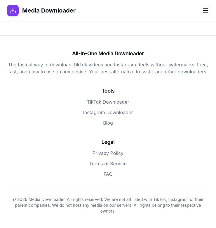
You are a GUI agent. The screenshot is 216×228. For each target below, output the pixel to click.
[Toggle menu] (205, 10)
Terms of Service (108, 164)
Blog (108, 123)
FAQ (108, 174)
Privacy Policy (108, 153)
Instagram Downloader (108, 112)
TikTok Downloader (108, 102)
